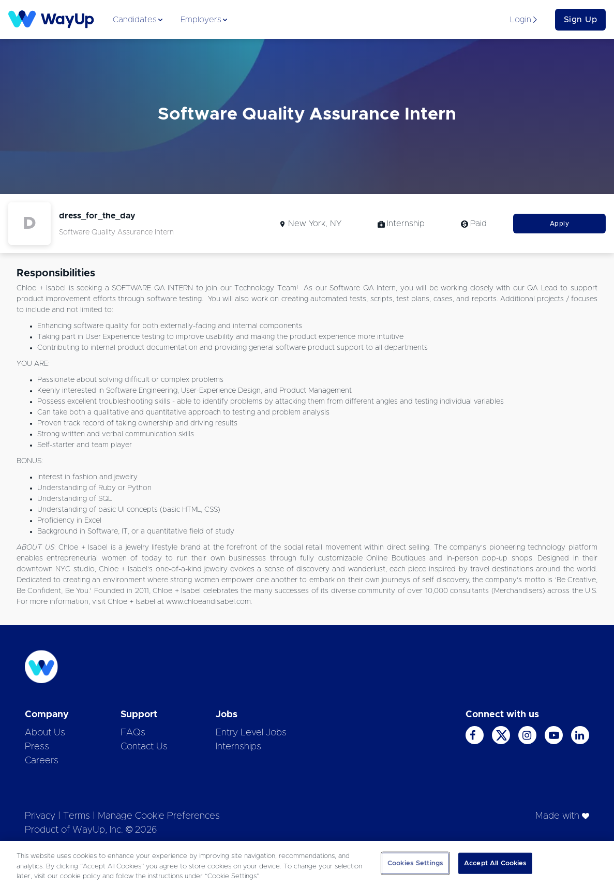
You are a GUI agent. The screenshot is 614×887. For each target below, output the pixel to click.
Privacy (40, 816)
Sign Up (580, 20)
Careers (41, 760)
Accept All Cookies (495, 863)
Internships (238, 746)
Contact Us (144, 746)
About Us (45, 732)
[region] (307, 864)
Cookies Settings (415, 863)
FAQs (133, 732)
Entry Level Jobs (251, 732)
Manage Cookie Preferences (159, 816)
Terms (76, 816)
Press (37, 746)
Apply (560, 223)
